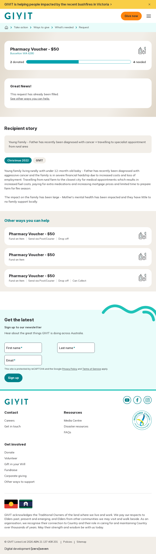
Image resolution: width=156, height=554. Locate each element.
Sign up (13, 377)
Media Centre (73, 420)
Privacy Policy (69, 369)
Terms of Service (91, 369)
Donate (9, 452)
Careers (9, 420)
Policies (67, 541)
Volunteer (10, 458)
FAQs (67, 432)
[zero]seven (39, 549)
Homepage (18, 16)
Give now (131, 16)
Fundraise (10, 470)
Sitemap (81, 541)
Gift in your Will (14, 464)
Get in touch (12, 426)
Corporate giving (15, 476)
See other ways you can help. (30, 98)
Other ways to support (19, 481)
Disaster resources (76, 426)
